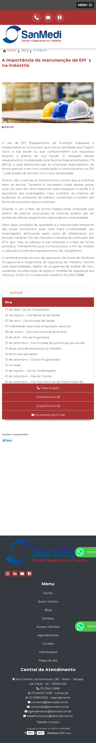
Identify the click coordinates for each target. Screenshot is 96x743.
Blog (8, 302)
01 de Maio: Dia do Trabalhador (27, 309)
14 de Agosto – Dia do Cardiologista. (30, 370)
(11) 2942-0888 (48, 688)
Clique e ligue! (48, 388)
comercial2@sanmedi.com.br (48, 707)
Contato (48, 643)
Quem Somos (48, 601)
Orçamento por (48, 397)
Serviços (48, 618)
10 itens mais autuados (21, 354)
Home (48, 593)
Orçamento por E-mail (48, 415)
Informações (48, 652)
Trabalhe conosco (48, 722)
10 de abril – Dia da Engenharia (27, 337)
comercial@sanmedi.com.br (48, 702)
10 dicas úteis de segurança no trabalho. (33, 348)
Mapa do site (48, 660)
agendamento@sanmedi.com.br (48, 711)
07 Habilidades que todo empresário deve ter (38, 326)
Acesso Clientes (48, 627)
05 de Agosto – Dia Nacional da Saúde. (33, 315)
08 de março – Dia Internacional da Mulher (36, 332)
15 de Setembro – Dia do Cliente (28, 376)
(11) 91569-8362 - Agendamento (48, 697)
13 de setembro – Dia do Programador (32, 359)
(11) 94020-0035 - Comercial (48, 693)
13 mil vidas (13, 365)
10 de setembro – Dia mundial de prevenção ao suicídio (45, 343)
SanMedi (16, 293)
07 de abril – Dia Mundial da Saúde (30, 321)
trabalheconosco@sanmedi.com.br (48, 716)
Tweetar (7, 440)
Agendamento (48, 635)
